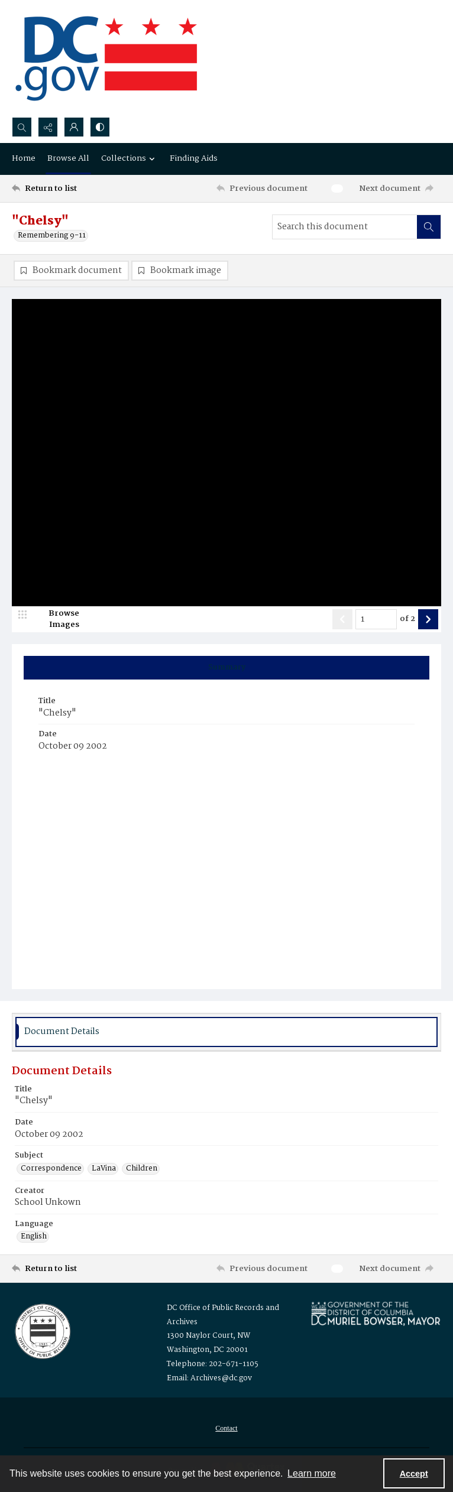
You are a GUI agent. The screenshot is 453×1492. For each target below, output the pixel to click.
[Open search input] (21, 127)
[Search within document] (429, 227)
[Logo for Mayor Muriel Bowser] (375, 1313)
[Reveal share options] (47, 127)
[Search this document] (345, 227)
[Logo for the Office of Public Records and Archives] (42, 1330)
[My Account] (73, 127)
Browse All (68, 158)
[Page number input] (376, 619)
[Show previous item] (342, 619)
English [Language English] (34, 1237)
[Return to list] (68, 188)
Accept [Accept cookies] (414, 1473)
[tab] (226, 667)
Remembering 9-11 (52, 236)
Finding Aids (194, 158)
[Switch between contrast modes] (99, 127)
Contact (226, 1428)
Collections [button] (129, 158)
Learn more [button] (311, 1473)
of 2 (407, 619)
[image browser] (56, 619)
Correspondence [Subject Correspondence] (51, 1169)
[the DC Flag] (106, 58)
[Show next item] (428, 619)
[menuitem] (226, 1428)
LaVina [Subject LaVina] (104, 1169)
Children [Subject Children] (141, 1169)
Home (23, 158)
